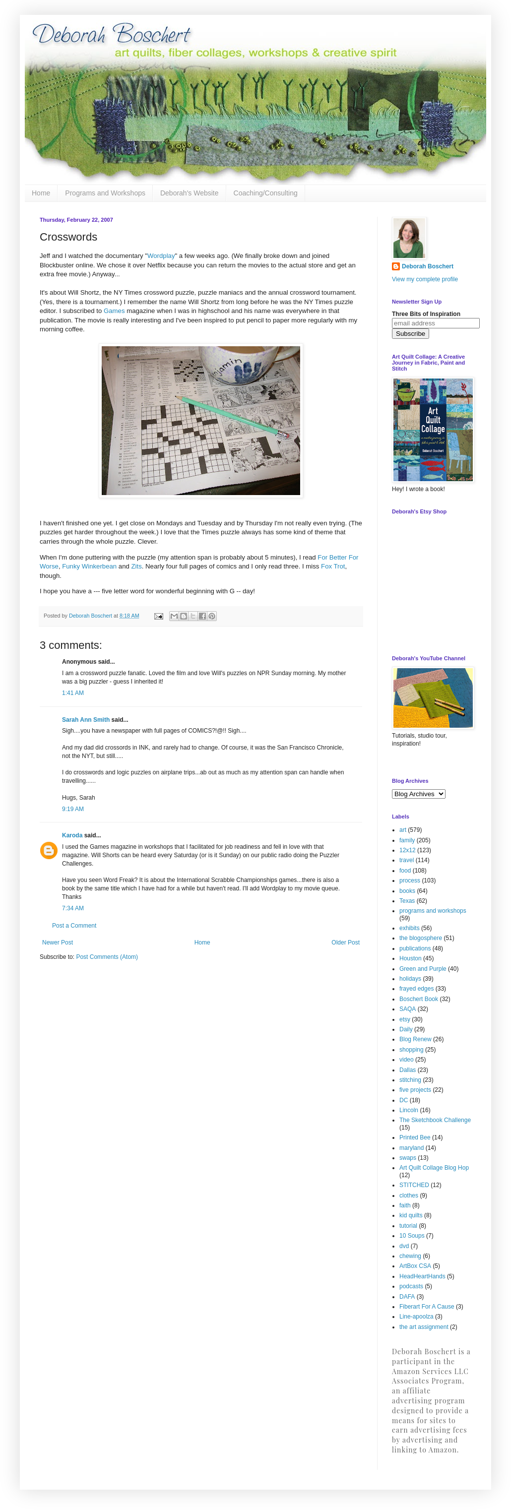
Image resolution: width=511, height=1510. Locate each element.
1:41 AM (73, 693)
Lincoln (408, 1110)
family (407, 840)
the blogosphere (420, 938)
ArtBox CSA (415, 1265)
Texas (407, 900)
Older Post (345, 942)
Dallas (407, 1070)
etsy (404, 1019)
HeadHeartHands (422, 1276)
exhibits (409, 928)
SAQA (407, 1009)
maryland (411, 1147)
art (402, 829)
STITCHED (414, 1185)
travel (406, 860)
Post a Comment (74, 925)
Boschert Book (418, 999)
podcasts (411, 1286)
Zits (136, 566)
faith (405, 1205)
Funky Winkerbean (90, 566)
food (405, 870)
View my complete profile (425, 279)
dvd (404, 1246)
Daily (406, 1029)
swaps (407, 1157)
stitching (410, 1079)
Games (114, 311)
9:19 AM (73, 809)
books (407, 890)
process (409, 880)
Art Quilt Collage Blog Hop (434, 1167)
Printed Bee (415, 1137)
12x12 (407, 850)
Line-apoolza (416, 1316)
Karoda (72, 835)
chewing (410, 1256)
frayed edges (416, 988)
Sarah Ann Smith (86, 719)
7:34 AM (73, 908)
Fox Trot (333, 566)
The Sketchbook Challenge (435, 1120)
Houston (410, 958)
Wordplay (161, 255)
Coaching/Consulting (266, 193)
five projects (415, 1089)
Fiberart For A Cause (426, 1306)
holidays (410, 978)
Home (41, 193)
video (406, 1059)
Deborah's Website (189, 193)
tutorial (408, 1225)
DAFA (407, 1296)
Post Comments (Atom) (107, 956)
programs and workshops (432, 910)
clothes (408, 1195)
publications (415, 948)
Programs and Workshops (105, 193)
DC (403, 1100)
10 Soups (412, 1235)
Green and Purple (423, 968)
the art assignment (423, 1326)
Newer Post (57, 942)
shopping (411, 1049)
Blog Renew (415, 1039)
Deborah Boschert (427, 266)
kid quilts (411, 1215)
